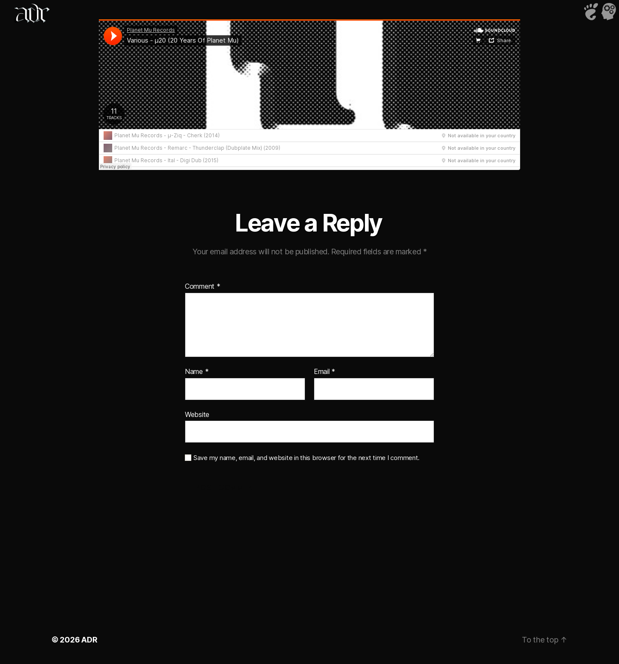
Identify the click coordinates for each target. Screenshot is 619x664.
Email (324, 372)
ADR (89, 639)
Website (197, 414)
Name (196, 372)
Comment (203, 286)
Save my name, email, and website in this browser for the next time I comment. (306, 458)
